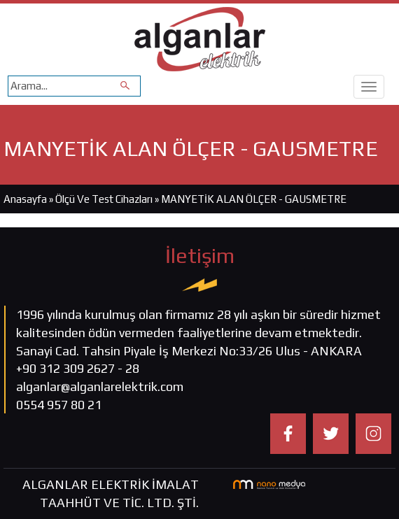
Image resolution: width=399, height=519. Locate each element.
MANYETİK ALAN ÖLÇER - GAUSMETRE (253, 199)
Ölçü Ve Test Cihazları (104, 199)
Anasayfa (25, 199)
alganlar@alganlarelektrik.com (99, 386)
